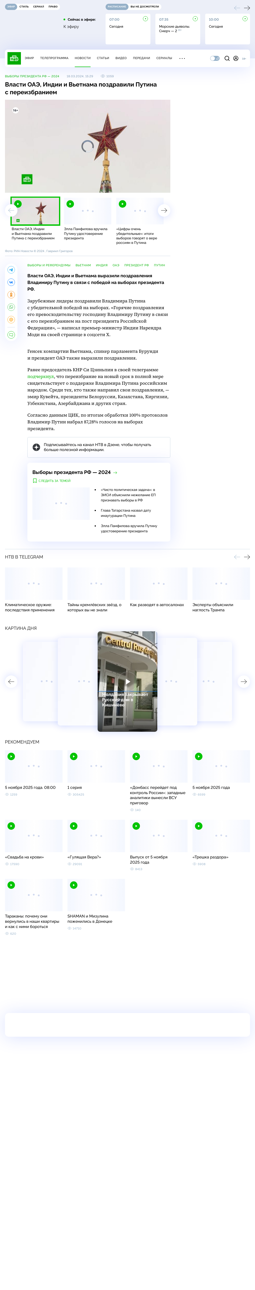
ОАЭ (116, 265)
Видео (121, 58)
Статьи (103, 58)
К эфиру (71, 26)
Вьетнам (83, 265)
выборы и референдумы (48, 265)
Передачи (141, 58)
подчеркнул (40, 376)
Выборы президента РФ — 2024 (32, 76)
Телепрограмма (54, 58)
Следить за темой (55, 481)
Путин (159, 265)
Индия (102, 265)
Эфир (29, 58)
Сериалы (164, 58)
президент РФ (136, 265)
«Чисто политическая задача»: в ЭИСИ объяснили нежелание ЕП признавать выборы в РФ (128, 495)
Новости (83, 58)
